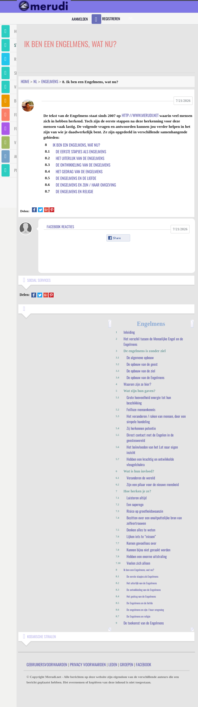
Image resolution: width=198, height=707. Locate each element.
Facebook (143, 664)
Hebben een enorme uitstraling (147, 556)
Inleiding (129, 332)
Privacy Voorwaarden (88, 664)
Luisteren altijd (136, 497)
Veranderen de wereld (141, 477)
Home (25, 81)
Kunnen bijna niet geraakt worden (148, 549)
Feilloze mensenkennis (141, 409)
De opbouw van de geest (142, 364)
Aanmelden (80, 18)
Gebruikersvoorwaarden (47, 664)
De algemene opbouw (140, 357)
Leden (112, 664)
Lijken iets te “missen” (141, 536)
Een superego (135, 504)
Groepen (126, 664)
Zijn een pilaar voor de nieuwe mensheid (153, 484)
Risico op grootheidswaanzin (145, 511)
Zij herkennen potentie (141, 428)
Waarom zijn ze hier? (137, 384)
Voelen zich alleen (138, 563)
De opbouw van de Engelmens (145, 377)
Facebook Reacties (60, 226)
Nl (35, 81)
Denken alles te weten (141, 529)
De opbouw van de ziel (141, 370)
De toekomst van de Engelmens (144, 622)
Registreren (111, 18)
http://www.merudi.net (140, 115)
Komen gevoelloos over (141, 543)
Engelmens (49, 81)
